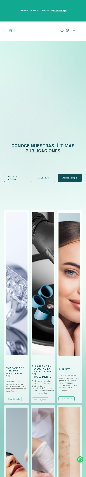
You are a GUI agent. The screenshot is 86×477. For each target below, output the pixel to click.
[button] (74, 30)
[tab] (16, 178)
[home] (12, 30)
